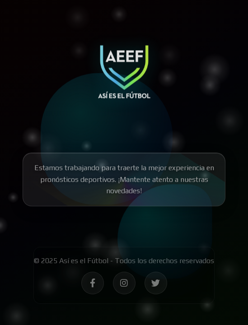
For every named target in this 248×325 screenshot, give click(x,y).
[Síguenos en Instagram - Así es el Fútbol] (124, 284)
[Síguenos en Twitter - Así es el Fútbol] (156, 284)
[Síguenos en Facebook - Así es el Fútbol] (92, 284)
